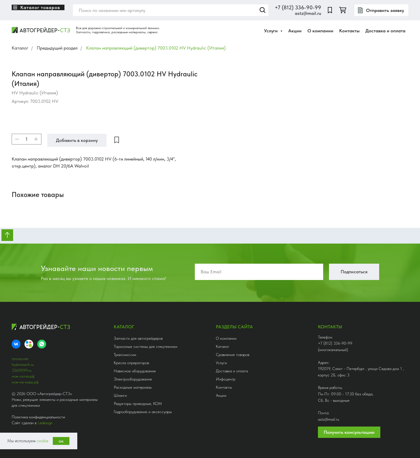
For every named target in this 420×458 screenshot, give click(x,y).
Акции (295, 31)
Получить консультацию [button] (349, 432)
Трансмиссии (125, 354)
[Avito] (28, 344)
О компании (320, 31)
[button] (381, 10)
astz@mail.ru (308, 13)
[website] (330, 10)
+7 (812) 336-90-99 (298, 7)
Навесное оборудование (135, 371)
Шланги (120, 395)
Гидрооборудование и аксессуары (143, 411)
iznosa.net (20, 358)
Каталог (20, 48)
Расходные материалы (133, 387)
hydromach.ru (23, 364)
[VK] (16, 344)
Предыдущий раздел (57, 48)
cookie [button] (42, 440)
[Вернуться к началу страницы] (7, 235)
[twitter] (342, 10)
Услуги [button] (271, 31)
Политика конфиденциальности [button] (38, 417)
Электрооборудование (133, 379)
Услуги (221, 362)
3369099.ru (22, 370)
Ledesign (45, 422)
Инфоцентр (225, 379)
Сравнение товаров (232, 354)
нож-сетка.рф (23, 376)
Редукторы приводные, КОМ (138, 403)
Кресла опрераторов (131, 362)
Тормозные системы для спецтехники (145, 346)
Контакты (349, 31)
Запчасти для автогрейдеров (138, 338)
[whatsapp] (41, 344)
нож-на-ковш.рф (25, 382)
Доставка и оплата (385, 31)
